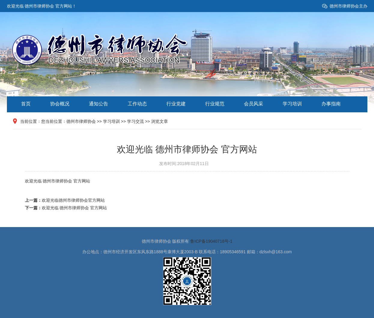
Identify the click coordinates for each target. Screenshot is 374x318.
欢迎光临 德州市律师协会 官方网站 (74, 207)
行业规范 (214, 103)
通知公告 (98, 103)
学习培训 (292, 103)
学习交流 (135, 121)
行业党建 (176, 103)
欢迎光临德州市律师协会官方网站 (73, 200)
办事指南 (331, 103)
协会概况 (59, 103)
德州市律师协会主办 (348, 6)
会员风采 (253, 103)
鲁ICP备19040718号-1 (211, 241)
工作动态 (137, 103)
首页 (26, 103)
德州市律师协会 (81, 121)
